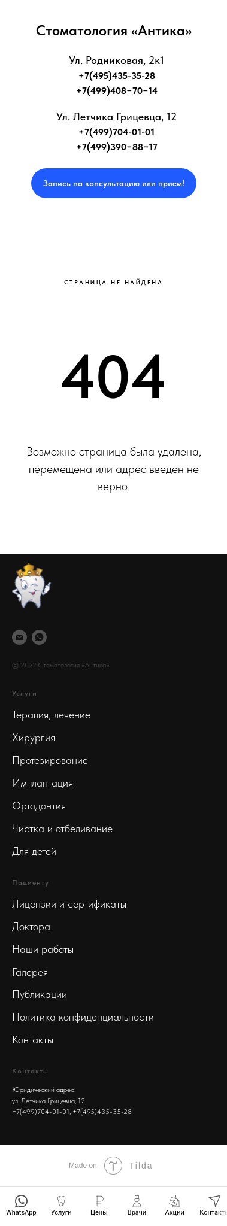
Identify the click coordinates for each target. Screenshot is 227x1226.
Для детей (34, 851)
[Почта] (19, 637)
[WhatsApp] (39, 637)
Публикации (39, 994)
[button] (113, 183)
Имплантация (42, 782)
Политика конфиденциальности (83, 1016)
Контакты (32, 1039)
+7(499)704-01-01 (40, 1111)
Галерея (30, 972)
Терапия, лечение (51, 714)
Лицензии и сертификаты (69, 903)
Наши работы (43, 949)
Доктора (31, 926)
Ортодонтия (39, 805)
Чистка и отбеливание (62, 828)
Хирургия (33, 737)
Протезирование (50, 760)
